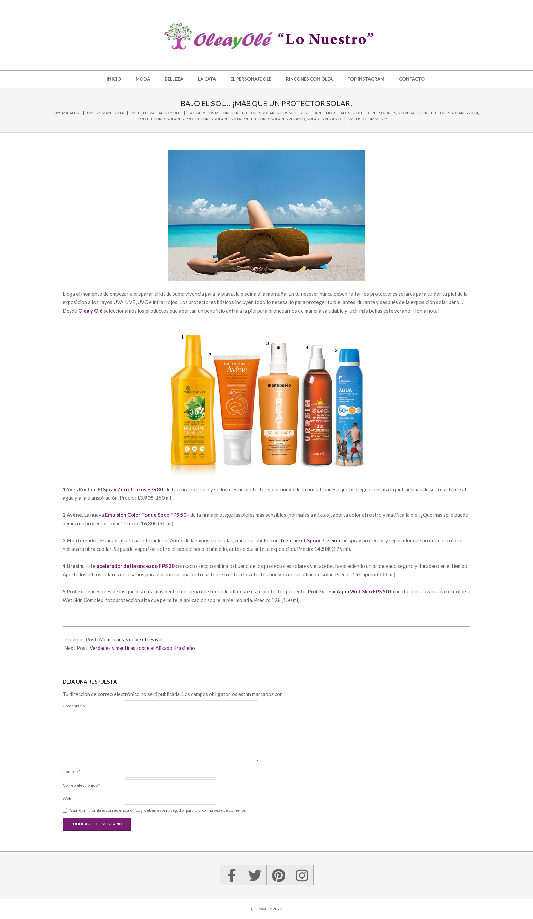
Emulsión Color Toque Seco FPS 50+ (147, 515)
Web (67, 798)
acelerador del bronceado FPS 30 (136, 566)
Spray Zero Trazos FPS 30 (133, 489)
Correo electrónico (81, 785)
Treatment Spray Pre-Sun (310, 540)
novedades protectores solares (361, 112)
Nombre (71, 771)
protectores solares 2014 (213, 118)
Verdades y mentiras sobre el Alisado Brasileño (142, 648)
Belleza (146, 112)
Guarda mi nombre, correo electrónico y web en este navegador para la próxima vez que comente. (158, 810)
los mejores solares (302, 112)
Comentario (75, 705)
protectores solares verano (273, 118)
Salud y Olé (168, 112)
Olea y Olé (90, 311)
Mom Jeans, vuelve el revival (131, 639)
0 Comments (375, 118)
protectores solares (161, 118)
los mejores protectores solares (243, 112)
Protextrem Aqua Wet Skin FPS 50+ (350, 591)
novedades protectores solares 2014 (438, 112)
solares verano (324, 118)
